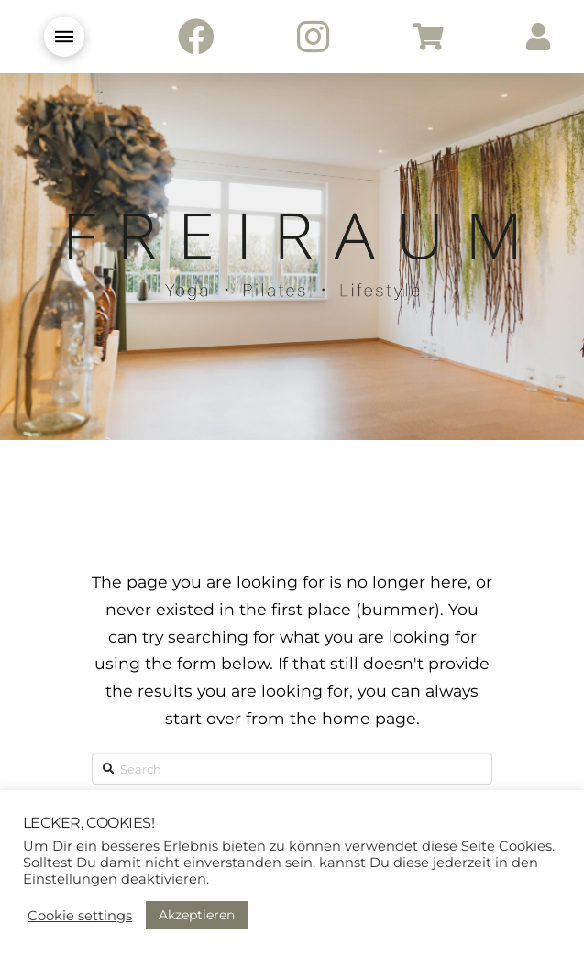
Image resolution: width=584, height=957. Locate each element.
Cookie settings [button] (80, 916)
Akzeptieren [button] (197, 915)
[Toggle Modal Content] (64, 36)
